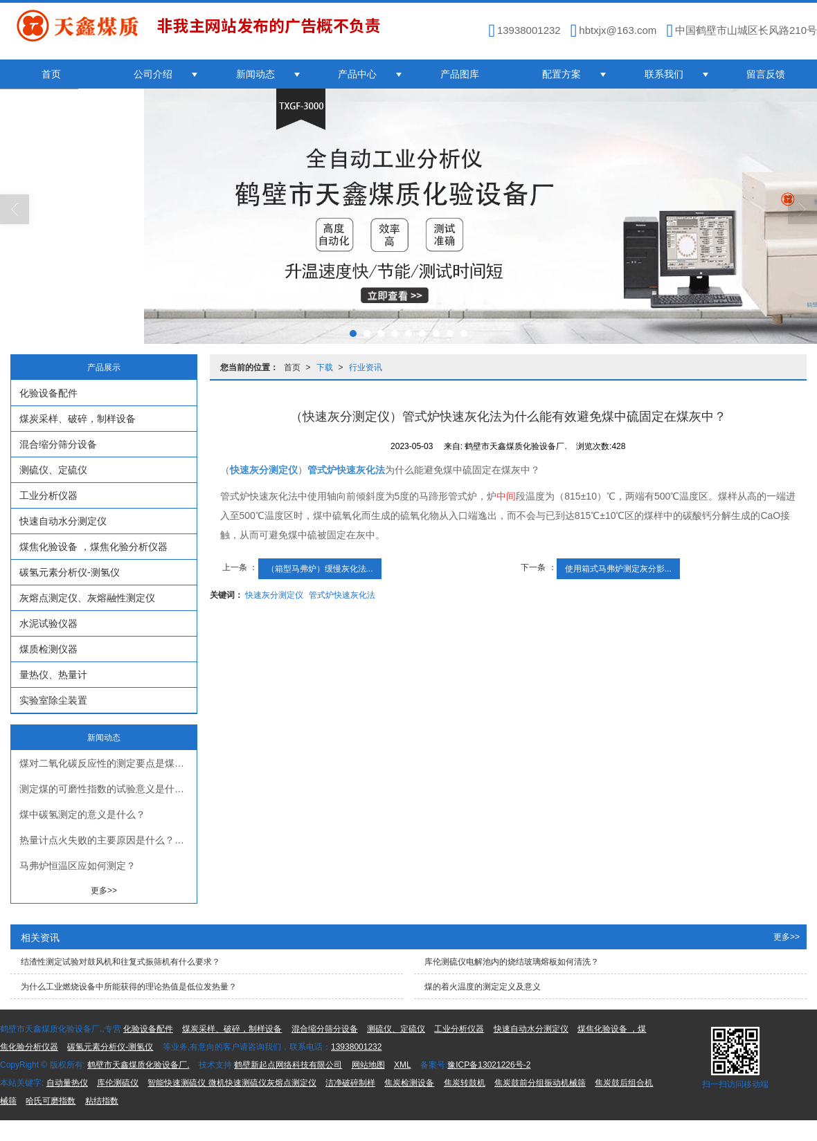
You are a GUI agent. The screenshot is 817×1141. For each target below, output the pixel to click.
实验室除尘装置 (53, 700)
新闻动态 (255, 74)
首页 (51, 74)
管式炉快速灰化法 (342, 595)
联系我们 (664, 74)
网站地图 (368, 1065)
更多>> (104, 890)
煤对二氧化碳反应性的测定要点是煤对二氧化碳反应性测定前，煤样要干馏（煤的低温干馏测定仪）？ (108, 763)
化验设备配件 (48, 393)
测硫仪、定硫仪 (53, 469)
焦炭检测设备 (409, 1083)
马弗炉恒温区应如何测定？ (77, 865)
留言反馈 (765, 74)
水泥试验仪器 (48, 623)
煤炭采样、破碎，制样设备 (77, 418)
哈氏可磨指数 (50, 1101)
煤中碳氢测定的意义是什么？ (82, 814)
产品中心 (357, 74)
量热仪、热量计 (53, 674)
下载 (324, 367)
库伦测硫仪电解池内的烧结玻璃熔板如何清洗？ (511, 962)
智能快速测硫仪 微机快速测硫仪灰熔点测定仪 (231, 1083)
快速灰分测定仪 (274, 595)
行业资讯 (365, 367)
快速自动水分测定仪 (63, 521)
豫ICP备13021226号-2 (488, 1065)
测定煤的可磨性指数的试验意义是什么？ (106, 788)
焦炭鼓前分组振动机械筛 (540, 1083)
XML (402, 1065)
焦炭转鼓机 (464, 1083)
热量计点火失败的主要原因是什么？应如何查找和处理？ (108, 840)
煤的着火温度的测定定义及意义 (482, 987)
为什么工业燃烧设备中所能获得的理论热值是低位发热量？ (129, 987)
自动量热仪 (67, 1083)
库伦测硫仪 (117, 1083)
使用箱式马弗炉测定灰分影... (618, 569)
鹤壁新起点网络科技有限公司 (288, 1065)
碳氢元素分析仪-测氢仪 (69, 572)
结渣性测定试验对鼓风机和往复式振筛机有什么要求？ (120, 962)
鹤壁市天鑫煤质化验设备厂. (138, 1065)
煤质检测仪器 (48, 649)
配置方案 (561, 74)
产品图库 (459, 74)
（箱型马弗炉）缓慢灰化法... (320, 569)
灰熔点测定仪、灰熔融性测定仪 (87, 597)
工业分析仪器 (48, 495)
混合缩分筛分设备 (58, 444)
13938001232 (356, 1047)
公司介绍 (153, 74)
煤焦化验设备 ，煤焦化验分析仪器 (93, 546)
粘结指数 (101, 1101)
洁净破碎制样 (350, 1083)
